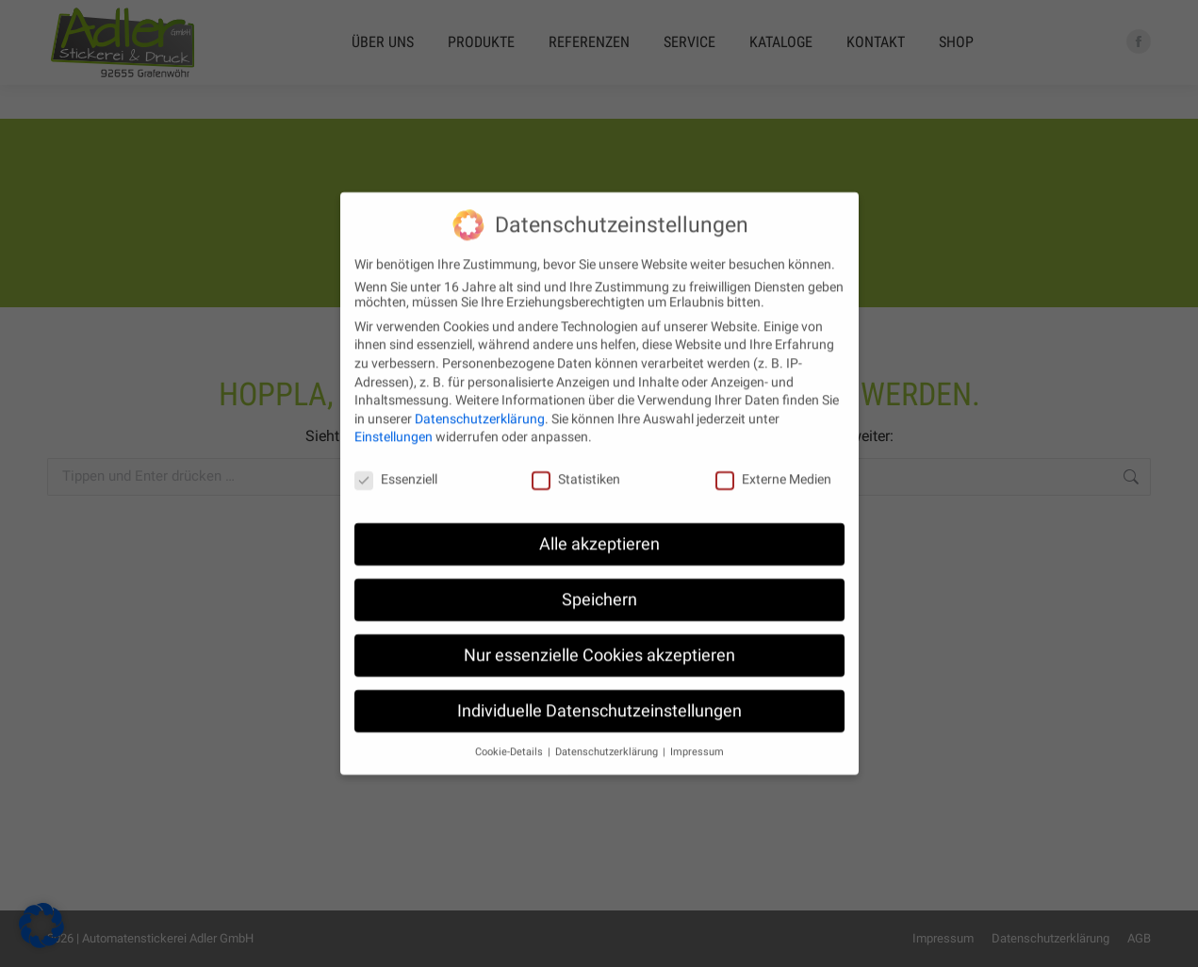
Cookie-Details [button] (510, 735)
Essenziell (395, 461)
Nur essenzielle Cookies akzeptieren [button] (599, 638)
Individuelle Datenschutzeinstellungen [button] (599, 693)
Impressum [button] (697, 735)
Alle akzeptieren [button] (599, 526)
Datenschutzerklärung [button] (608, 735)
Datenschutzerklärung (480, 401)
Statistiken (576, 461)
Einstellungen (393, 419)
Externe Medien (773, 461)
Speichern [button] (599, 582)
